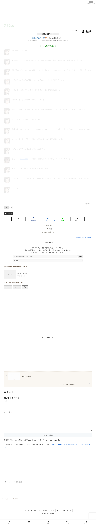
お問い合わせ (67, 513)
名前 (5, 401)
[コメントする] (78, 219)
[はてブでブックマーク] (48, 219)
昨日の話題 (24, 159)
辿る (80, 256)
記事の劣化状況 (91, 3)
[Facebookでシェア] (33, 219)
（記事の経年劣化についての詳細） (83, 237)
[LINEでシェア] (63, 219)
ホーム (27, 513)
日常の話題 (8, 213)
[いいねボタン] (6, 207)
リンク (59, 513)
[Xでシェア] (18, 219)
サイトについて (36, 513)
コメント (8, 412)
